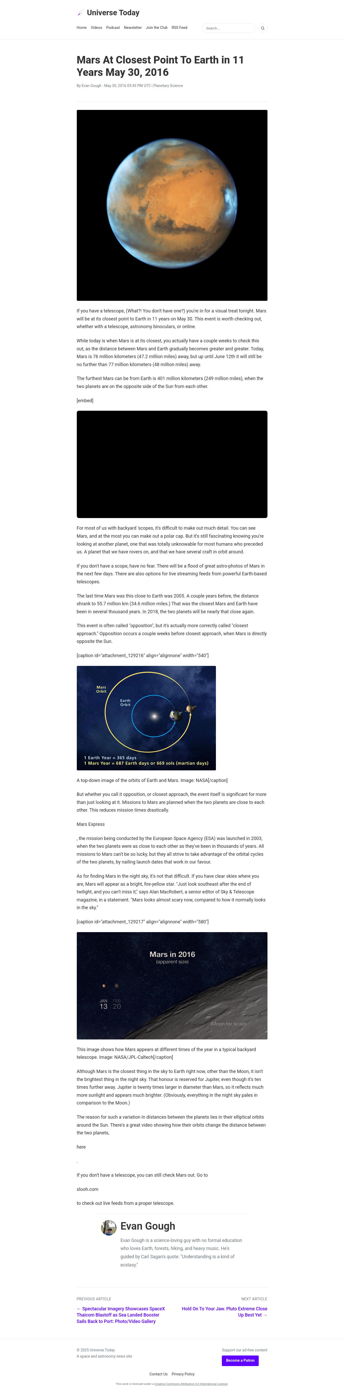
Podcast (113, 29)
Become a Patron (240, 1361)
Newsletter (133, 29)
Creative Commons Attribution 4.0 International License (191, 1385)
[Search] (262, 29)
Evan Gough (91, 87)
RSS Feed (179, 29)
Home (82, 29)
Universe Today (110, 13)
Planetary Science (168, 87)
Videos (96, 29)
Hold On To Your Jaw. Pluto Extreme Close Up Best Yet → (224, 1313)
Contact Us (158, 1375)
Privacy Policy (183, 1375)
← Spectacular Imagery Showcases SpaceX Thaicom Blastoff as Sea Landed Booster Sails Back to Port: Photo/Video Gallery (121, 1316)
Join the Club (156, 29)
